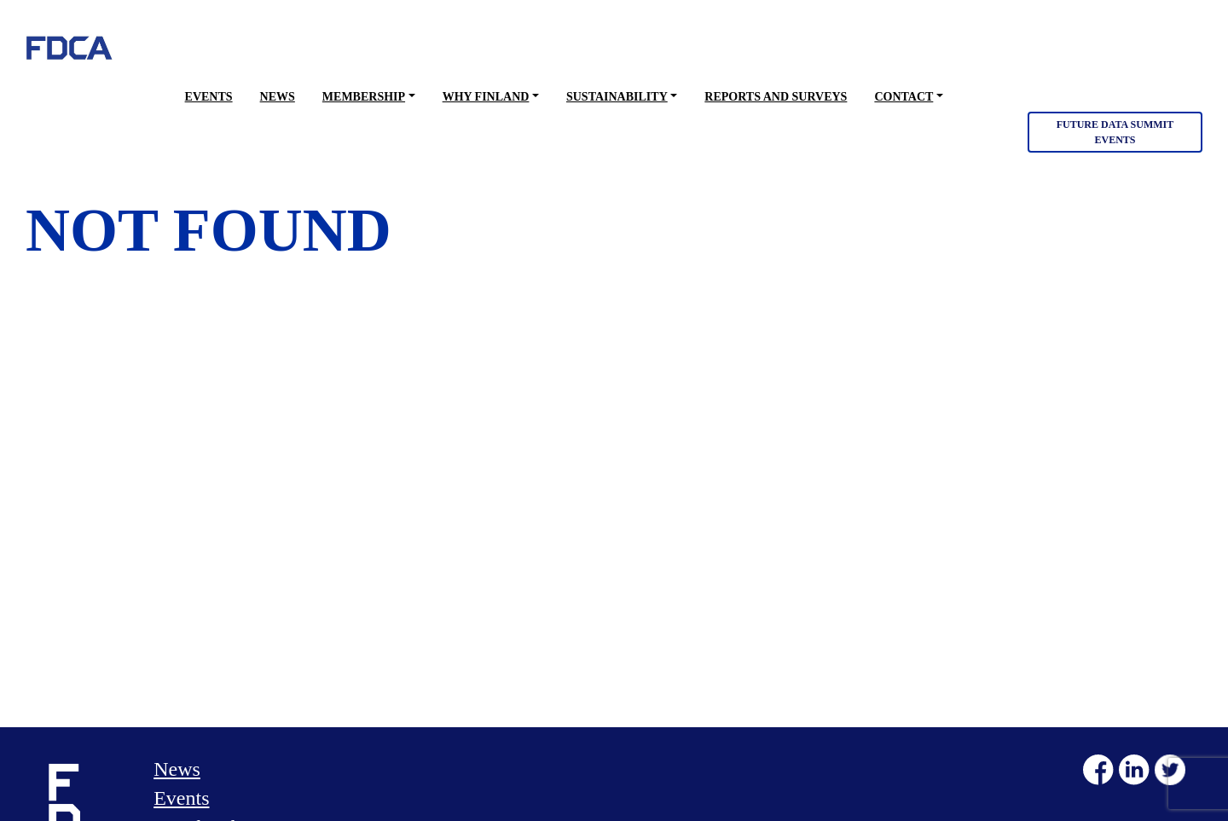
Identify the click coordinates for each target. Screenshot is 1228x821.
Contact (903, 96)
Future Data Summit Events (1115, 132)
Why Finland (486, 96)
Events (209, 96)
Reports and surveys (775, 96)
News (277, 96)
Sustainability (617, 96)
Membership (363, 96)
